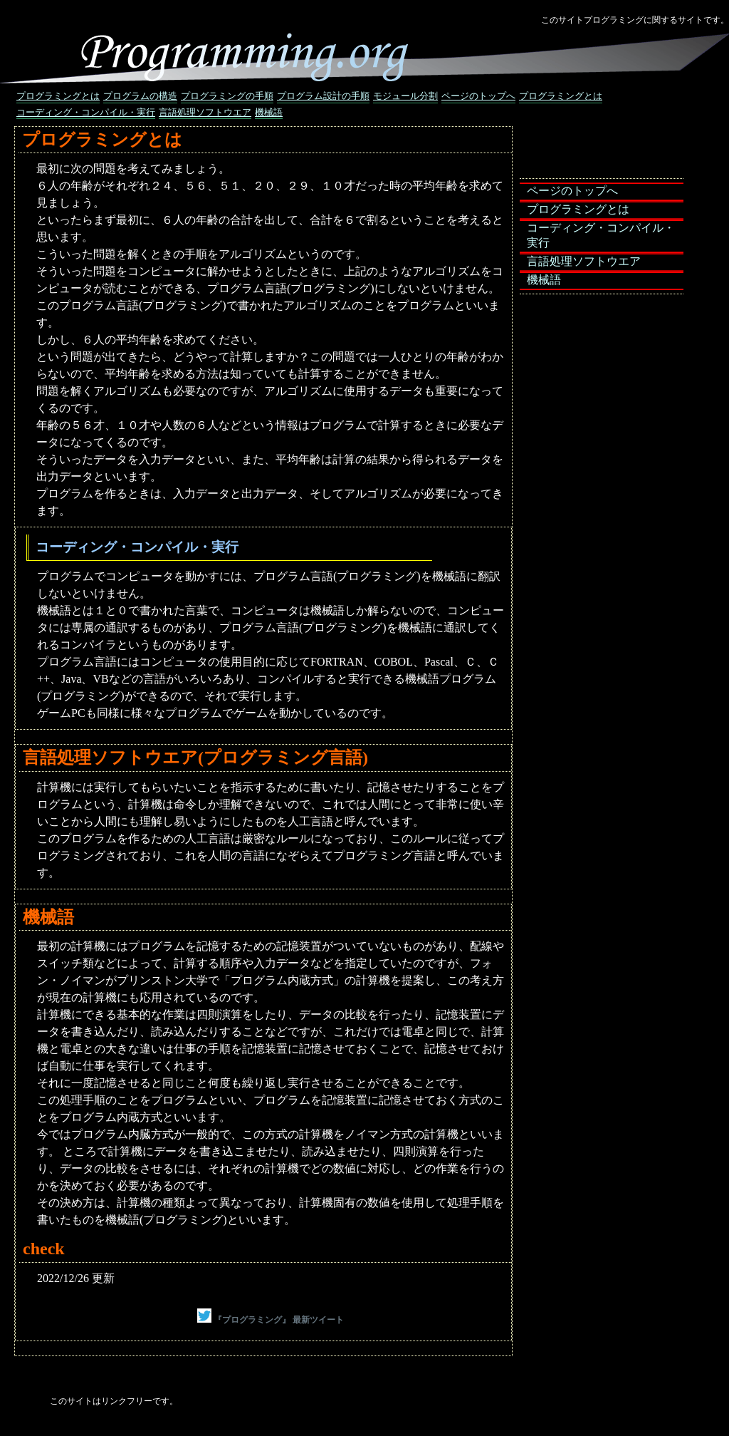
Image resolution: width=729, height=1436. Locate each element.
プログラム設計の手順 (323, 96)
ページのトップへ (478, 96)
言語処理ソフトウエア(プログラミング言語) (195, 757)
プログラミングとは (58, 96)
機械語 (269, 112)
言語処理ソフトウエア (205, 112)
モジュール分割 (405, 96)
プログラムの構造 (140, 96)
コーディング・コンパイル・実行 (85, 112)
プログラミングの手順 (227, 96)
